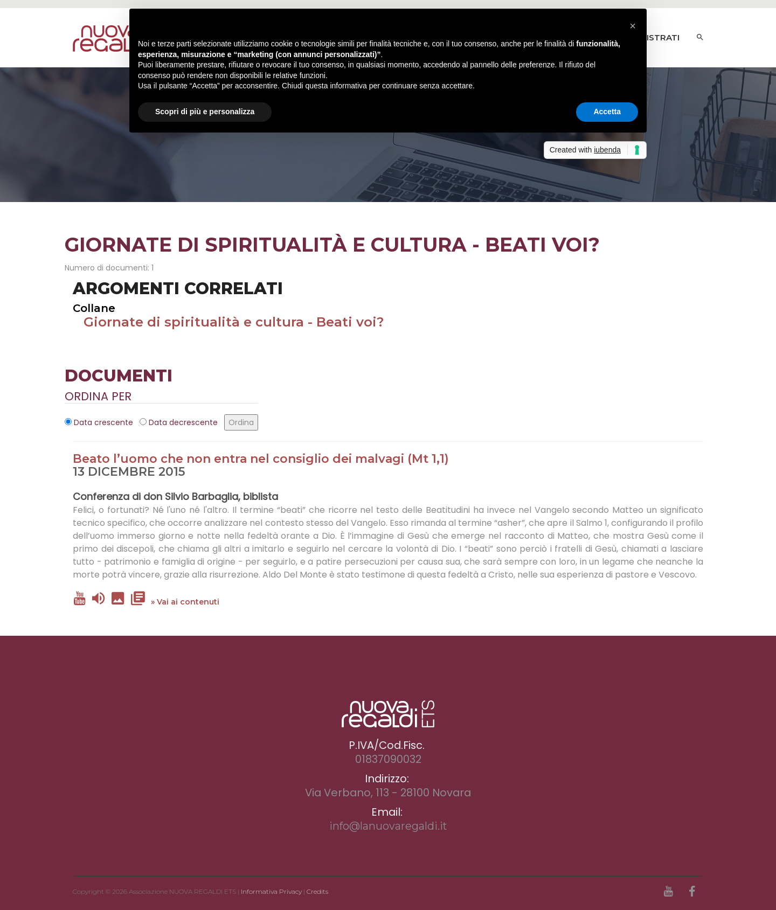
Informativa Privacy (271, 891)
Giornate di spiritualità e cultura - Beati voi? (234, 322)
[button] (632, 25)
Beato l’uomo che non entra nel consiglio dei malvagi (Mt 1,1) (261, 458)
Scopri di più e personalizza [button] (204, 111)
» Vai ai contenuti (185, 602)
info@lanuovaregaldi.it (388, 825)
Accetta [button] (607, 111)
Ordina (241, 422)
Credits (317, 891)
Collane (94, 308)
